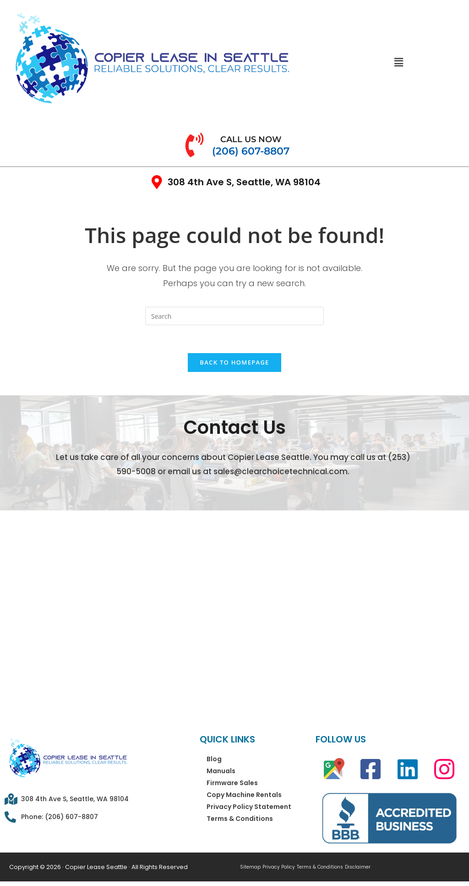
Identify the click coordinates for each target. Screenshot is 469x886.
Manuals (221, 770)
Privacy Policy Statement (249, 806)
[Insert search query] (234, 316)
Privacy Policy (278, 867)
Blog (214, 759)
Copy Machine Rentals (244, 794)
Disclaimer (358, 867)
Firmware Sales (232, 782)
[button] (398, 62)
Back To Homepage (234, 362)
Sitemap (250, 867)
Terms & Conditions (240, 818)
